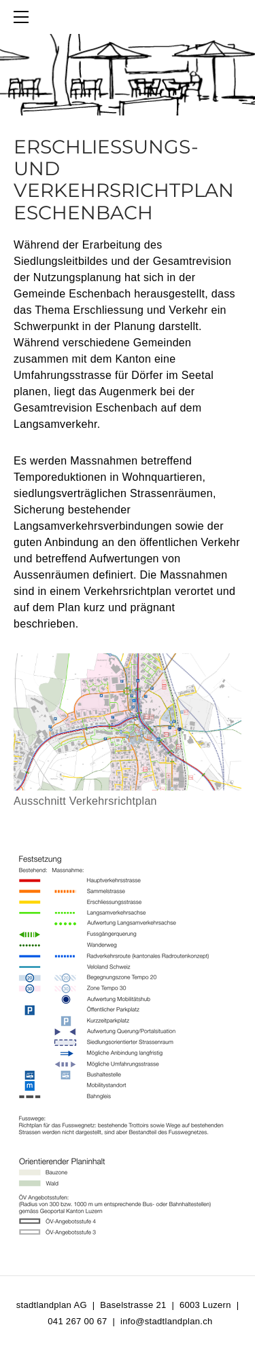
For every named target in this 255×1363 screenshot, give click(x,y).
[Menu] (24, 17)
